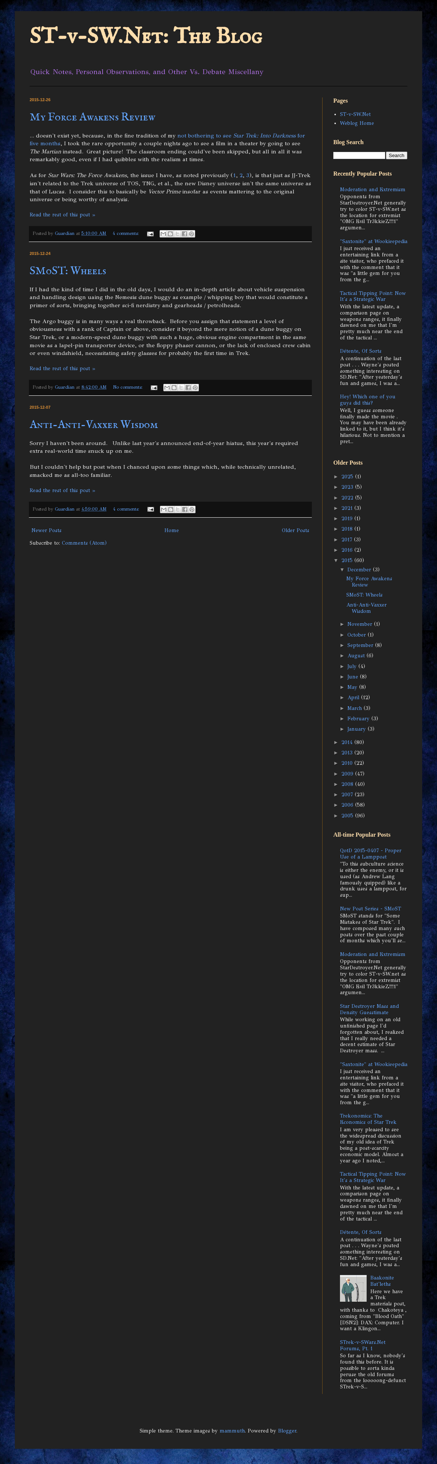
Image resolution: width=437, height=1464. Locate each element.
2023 (348, 487)
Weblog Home (357, 123)
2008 (348, 784)
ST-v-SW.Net (355, 114)
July (352, 666)
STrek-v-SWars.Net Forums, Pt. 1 (363, 1345)
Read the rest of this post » (62, 215)
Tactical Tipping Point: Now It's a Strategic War (373, 296)
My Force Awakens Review (92, 117)
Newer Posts (46, 530)
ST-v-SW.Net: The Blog (146, 37)
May (353, 687)
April (354, 697)
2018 (347, 529)
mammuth (232, 1431)
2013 (347, 753)
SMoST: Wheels (68, 271)
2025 (348, 477)
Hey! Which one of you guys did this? (368, 400)
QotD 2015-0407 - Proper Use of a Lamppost (370, 853)
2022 (348, 498)
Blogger (287, 1431)
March (355, 708)
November (360, 624)
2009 (348, 774)
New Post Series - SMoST (370, 909)
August (357, 656)
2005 (348, 816)
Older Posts (295, 530)
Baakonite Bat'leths (382, 1281)
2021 (347, 508)
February (359, 719)
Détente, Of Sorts (360, 351)
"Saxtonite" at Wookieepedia (373, 241)
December (360, 570)
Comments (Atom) (84, 543)
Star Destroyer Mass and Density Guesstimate (369, 1009)
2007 (348, 794)
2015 (347, 560)
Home (171, 530)
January (357, 729)
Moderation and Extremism (373, 189)
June (353, 677)
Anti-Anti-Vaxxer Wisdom (94, 425)
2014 (347, 742)
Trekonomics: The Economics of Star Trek (368, 1119)
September (361, 645)
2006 (348, 805)
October (357, 635)
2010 (347, 763)
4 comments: (126, 233)
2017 (347, 540)
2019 (347, 518)
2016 (347, 550)
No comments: (128, 387)
